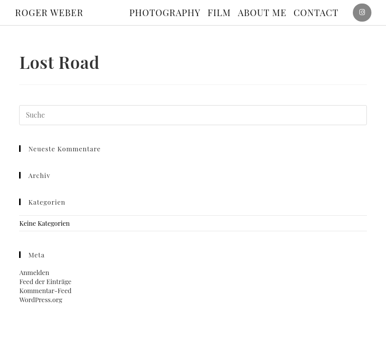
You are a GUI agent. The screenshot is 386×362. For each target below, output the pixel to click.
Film (219, 13)
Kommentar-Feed (45, 290)
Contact (316, 13)
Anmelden (34, 272)
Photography (165, 13)
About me (262, 13)
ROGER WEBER (49, 13)
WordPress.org (40, 299)
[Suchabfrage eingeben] (192, 115)
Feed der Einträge (45, 281)
